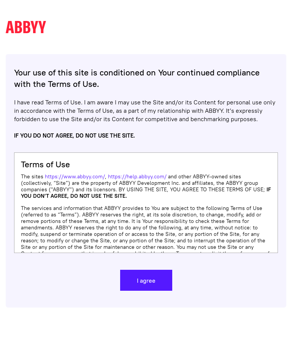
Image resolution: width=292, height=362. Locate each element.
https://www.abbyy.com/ (75, 176)
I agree (146, 280)
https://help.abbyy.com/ (137, 176)
